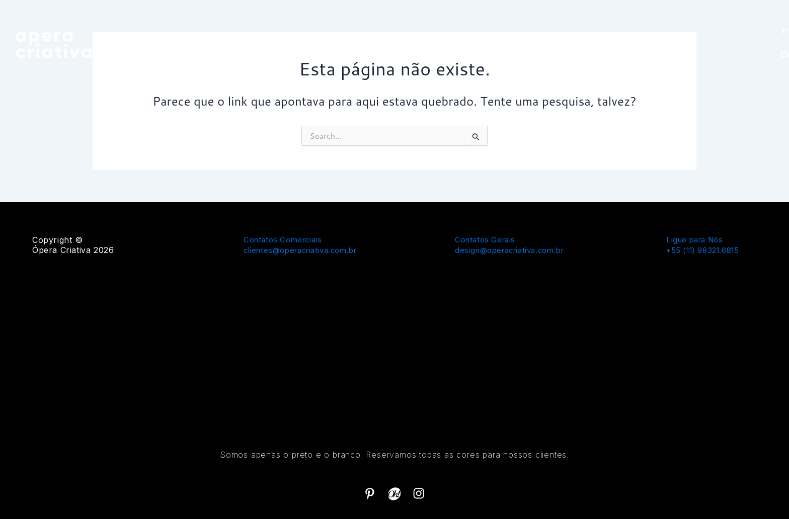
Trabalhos (701, 42)
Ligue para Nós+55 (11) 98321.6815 (706, 244)
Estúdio (750, 42)
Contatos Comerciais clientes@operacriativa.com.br (305, 244)
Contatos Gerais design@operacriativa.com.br (514, 244)
